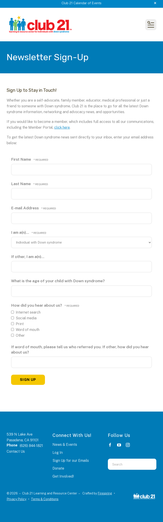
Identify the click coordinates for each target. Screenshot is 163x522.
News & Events (64, 444)
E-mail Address (25, 208)
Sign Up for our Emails (70, 460)
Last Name (21, 183)
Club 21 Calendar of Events (81, 3)
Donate (58, 468)
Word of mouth (25, 330)
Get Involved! (63, 476)
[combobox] (126, 464)
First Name (21, 159)
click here (62, 127)
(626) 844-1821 (31, 446)
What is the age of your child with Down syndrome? (58, 280)
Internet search (26, 312)
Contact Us (16, 451)
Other (18, 335)
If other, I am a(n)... (27, 256)
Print (17, 324)
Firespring (105, 493)
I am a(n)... (20, 232)
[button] (155, 3)
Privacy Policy (16, 499)
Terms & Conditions (44, 499)
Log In (57, 452)
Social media (24, 318)
